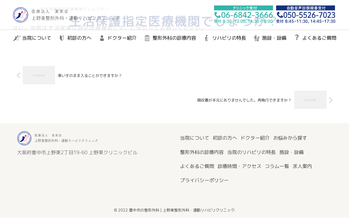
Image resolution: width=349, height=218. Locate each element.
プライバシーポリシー (204, 180)
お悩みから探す (290, 138)
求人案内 (302, 166)
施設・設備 (291, 152)
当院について (194, 138)
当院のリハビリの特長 (251, 152)
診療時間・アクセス (239, 166)
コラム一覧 (277, 166)
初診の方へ (225, 138)
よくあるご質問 (197, 166)
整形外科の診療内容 (202, 152)
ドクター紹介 (255, 138)
